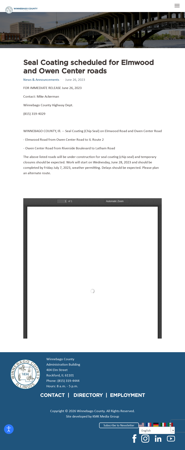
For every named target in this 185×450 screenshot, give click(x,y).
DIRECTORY (88, 395)
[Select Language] (157, 430)
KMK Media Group (105, 416)
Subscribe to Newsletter (119, 425)
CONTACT (52, 395)
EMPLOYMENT (127, 395)
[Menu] (177, 8)
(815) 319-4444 (68, 380)
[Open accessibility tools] (9, 429)
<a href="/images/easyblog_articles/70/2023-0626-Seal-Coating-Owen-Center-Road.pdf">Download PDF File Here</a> (92, 268)
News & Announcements (41, 79)
